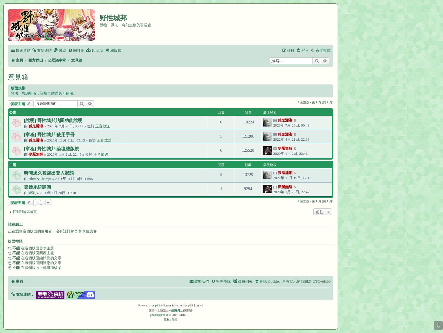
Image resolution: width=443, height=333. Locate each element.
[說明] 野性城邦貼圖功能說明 (53, 120)
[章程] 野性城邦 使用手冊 (49, 134)
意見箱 (18, 77)
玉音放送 (102, 126)
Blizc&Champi (40, 179)
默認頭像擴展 (159, 315)
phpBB (156, 305)
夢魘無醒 (36, 154)
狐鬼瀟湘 (36, 126)
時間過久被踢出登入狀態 (49, 173)
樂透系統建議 (37, 187)
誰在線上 (15, 225)
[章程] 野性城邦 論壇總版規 (51, 148)
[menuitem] (42, 50)
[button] (22, 294)
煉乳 (32, 193)
